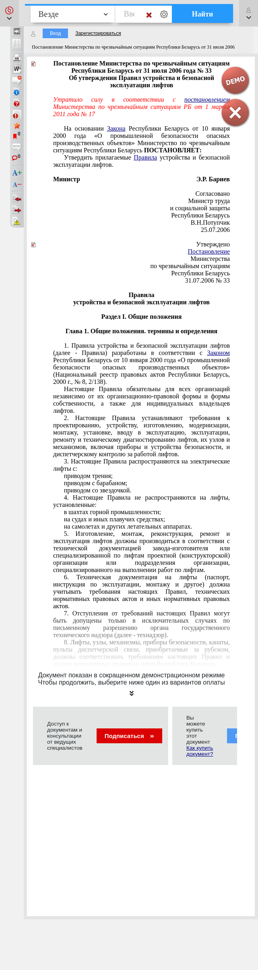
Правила (145, 157)
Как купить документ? (199, 751)
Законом (218, 352)
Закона (116, 128)
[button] (9, 13)
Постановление (209, 251)
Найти (202, 14)
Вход (55, 33)
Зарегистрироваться (98, 33)
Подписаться (129, 735)
